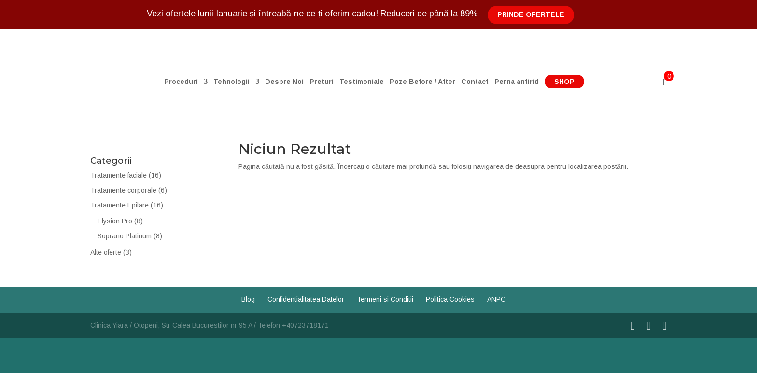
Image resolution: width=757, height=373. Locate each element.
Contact (475, 81)
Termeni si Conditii (385, 299)
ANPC (496, 299)
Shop (564, 81)
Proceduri (181, 81)
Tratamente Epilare (119, 205)
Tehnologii (231, 81)
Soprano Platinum (125, 236)
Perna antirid (516, 81)
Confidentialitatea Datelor (305, 299)
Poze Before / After (422, 81)
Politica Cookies (450, 299)
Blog (248, 299)
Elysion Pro (115, 221)
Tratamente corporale (123, 190)
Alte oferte (105, 252)
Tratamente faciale (118, 175)
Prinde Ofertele (530, 14)
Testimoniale (361, 81)
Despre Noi (284, 81)
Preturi (321, 81)
